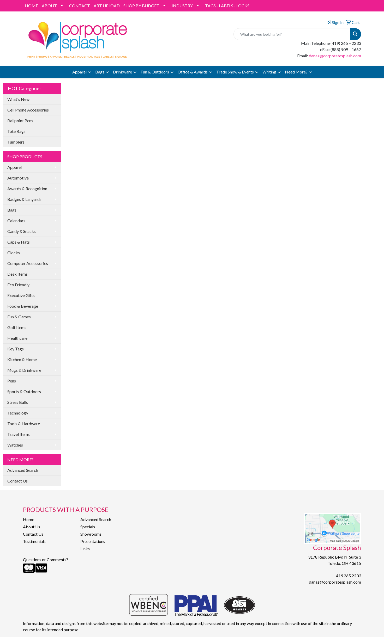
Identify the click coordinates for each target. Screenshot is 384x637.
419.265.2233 (348, 575)
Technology (17, 412)
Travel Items (18, 434)
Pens (11, 380)
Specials (87, 526)
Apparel (79, 71)
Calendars (16, 220)
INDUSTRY (182, 5)
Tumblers (16, 141)
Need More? (296, 71)
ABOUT (49, 5)
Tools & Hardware (23, 423)
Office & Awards (193, 71)
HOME (31, 5)
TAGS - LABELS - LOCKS (227, 5)
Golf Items (16, 327)
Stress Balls (17, 402)
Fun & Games (19, 316)
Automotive (18, 177)
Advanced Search (22, 470)
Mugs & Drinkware (24, 370)
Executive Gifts (21, 295)
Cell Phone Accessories (28, 109)
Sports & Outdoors (24, 391)
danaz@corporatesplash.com (335, 55)
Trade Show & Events (235, 71)
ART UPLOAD (107, 5)
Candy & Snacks (21, 231)
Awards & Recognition (27, 188)
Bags (99, 71)
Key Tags (15, 348)
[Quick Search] (291, 34)
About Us (31, 526)
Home (28, 519)
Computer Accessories (27, 263)
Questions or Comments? (45, 559)
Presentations (92, 541)
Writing (269, 71)
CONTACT (79, 5)
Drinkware (122, 71)
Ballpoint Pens (20, 120)
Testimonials (34, 541)
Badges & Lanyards (24, 199)
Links (85, 548)
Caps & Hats (18, 241)
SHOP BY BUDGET (141, 5)
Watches (15, 444)
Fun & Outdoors (155, 71)
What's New (18, 99)
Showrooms (90, 533)
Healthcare (17, 338)
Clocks (13, 252)
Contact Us (17, 480)
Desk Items (17, 273)
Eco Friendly (18, 284)
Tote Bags (16, 131)
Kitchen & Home (22, 359)
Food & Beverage (22, 306)
